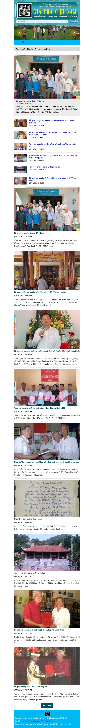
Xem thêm (47, 705)
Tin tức (30, 49)
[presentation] (20, 33)
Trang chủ (20, 49)
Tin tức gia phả (42, 49)
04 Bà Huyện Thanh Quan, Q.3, (30, 721)
